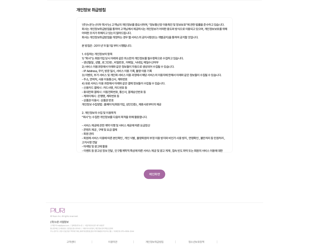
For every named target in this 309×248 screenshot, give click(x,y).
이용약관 (112, 241)
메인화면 (154, 174)
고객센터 (71, 241)
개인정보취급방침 (154, 241)
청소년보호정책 (196, 241)
